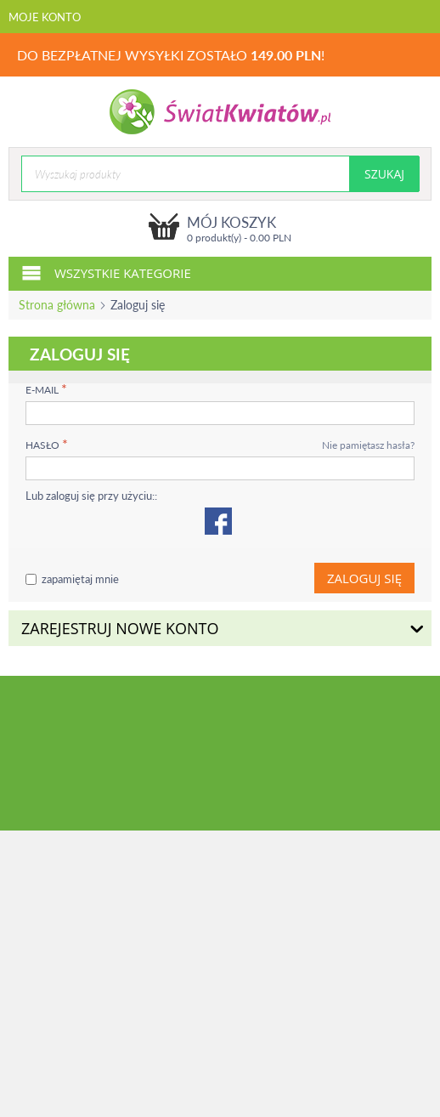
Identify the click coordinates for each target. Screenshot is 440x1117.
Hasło (42, 445)
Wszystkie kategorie (106, 272)
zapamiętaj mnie (72, 579)
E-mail (42, 389)
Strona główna (57, 305)
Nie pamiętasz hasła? (368, 445)
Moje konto (44, 17)
